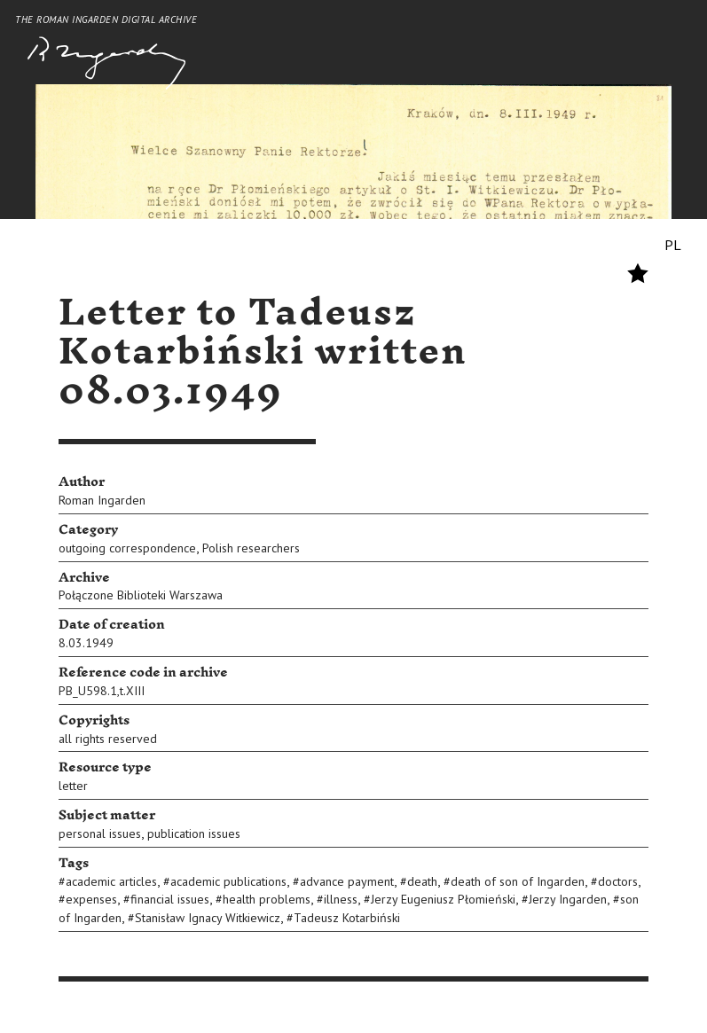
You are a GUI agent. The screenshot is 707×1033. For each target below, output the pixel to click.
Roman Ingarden (102, 500)
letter (73, 786)
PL (672, 245)
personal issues (100, 833)
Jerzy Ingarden (568, 899)
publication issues (193, 833)
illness (340, 899)
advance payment (347, 881)
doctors (618, 881)
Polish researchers (251, 548)
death (422, 881)
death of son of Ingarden (518, 881)
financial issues (169, 899)
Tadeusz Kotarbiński (347, 918)
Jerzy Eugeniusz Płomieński (443, 899)
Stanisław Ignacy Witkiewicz (207, 918)
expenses (91, 899)
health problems (266, 899)
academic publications (228, 881)
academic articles (111, 881)
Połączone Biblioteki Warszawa (141, 595)
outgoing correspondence (127, 548)
